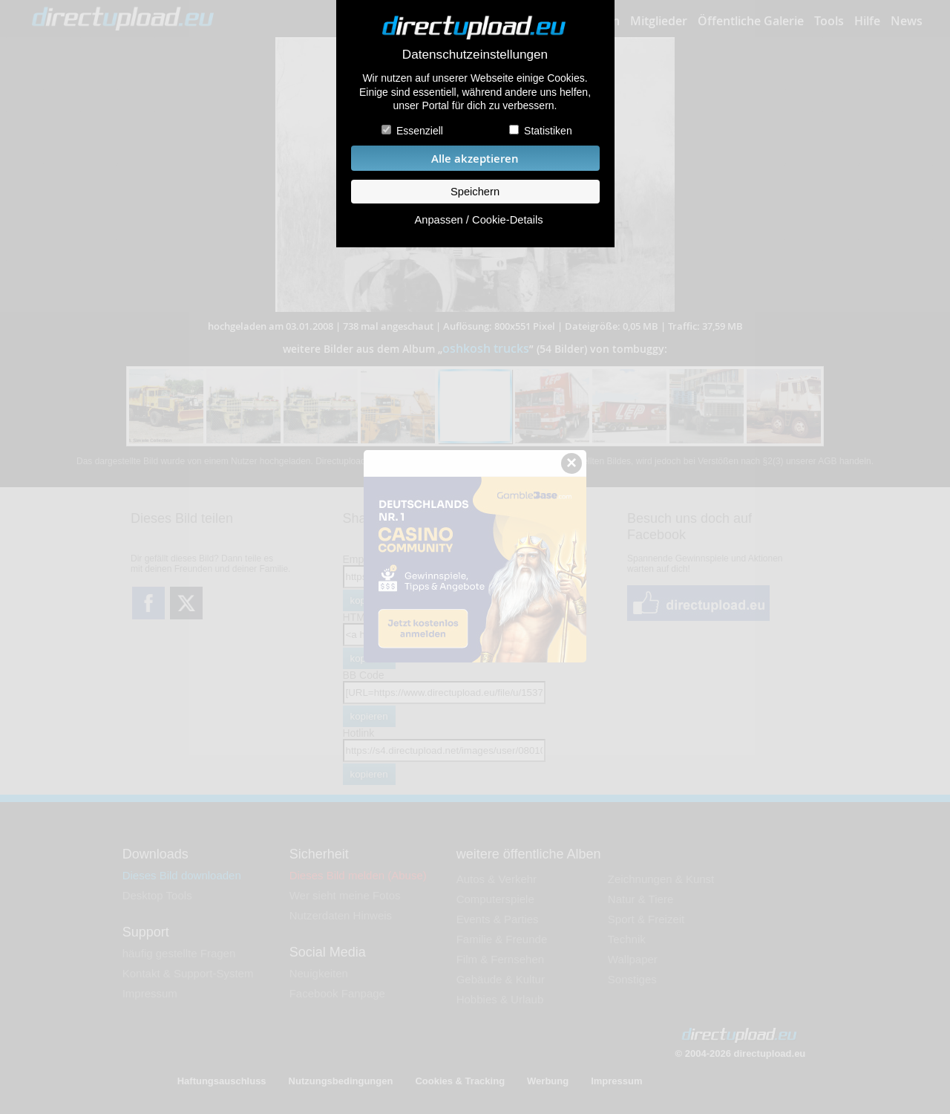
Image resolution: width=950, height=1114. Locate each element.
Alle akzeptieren (475, 159)
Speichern (475, 192)
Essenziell (419, 131)
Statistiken (548, 131)
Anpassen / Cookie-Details (478, 220)
